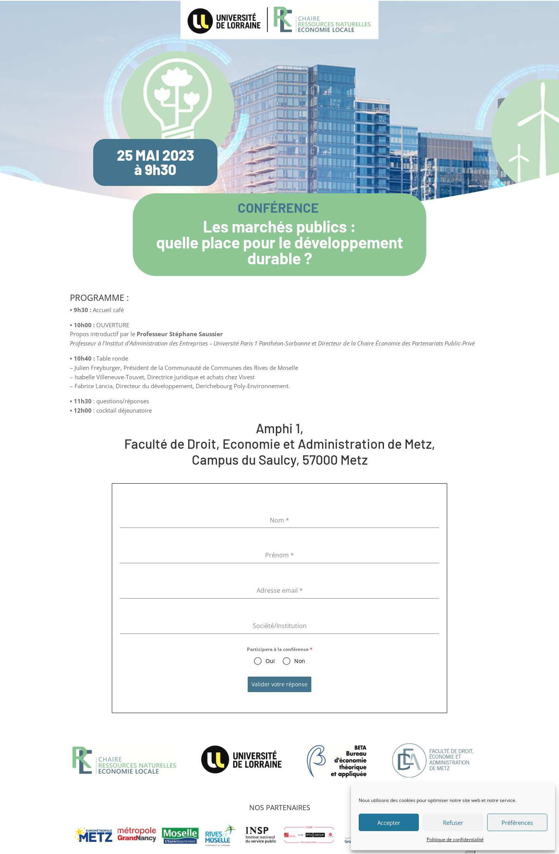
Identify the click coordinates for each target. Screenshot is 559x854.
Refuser (453, 822)
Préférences (517, 822)
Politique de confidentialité (455, 839)
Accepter (388, 822)
